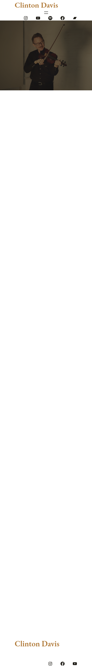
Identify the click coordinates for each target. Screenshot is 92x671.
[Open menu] (46, 13)
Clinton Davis (36, 5)
